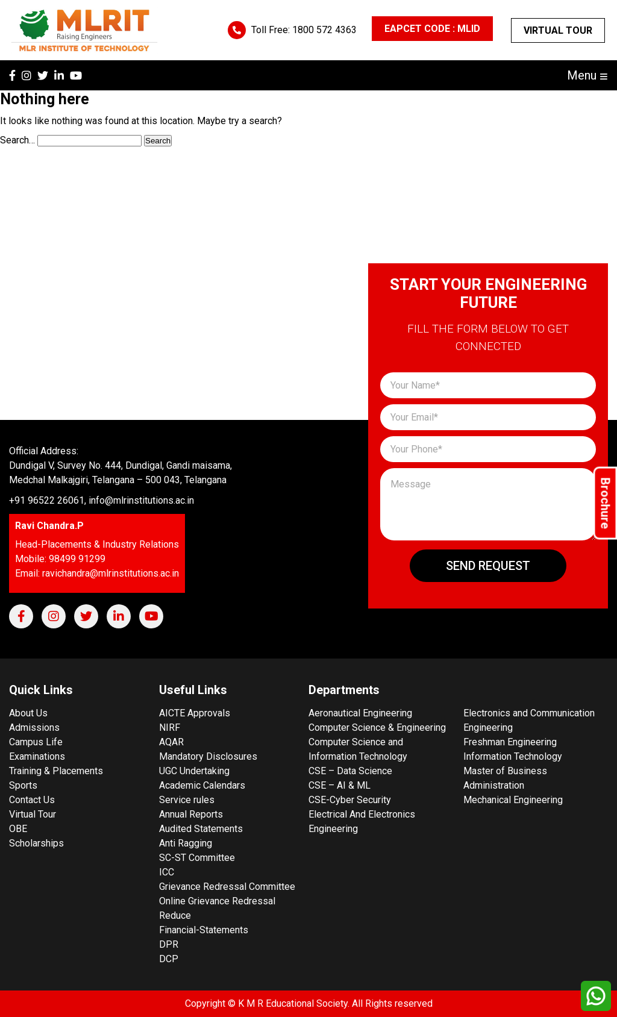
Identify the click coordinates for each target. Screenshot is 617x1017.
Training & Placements (56, 771)
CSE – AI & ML (339, 785)
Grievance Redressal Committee (227, 886)
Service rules (187, 800)
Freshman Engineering (510, 742)
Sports (23, 785)
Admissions (34, 727)
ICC (166, 872)
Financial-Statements (203, 930)
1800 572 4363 (324, 30)
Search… (17, 140)
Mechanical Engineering (513, 800)
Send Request (488, 566)
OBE (18, 828)
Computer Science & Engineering (377, 727)
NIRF (169, 727)
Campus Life (36, 742)
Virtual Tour (558, 30)
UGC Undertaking (194, 771)
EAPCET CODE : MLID (432, 28)
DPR (168, 944)
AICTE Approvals (194, 713)
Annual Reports (191, 814)
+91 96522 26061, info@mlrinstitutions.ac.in (101, 500)
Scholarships (36, 843)
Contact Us (32, 800)
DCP (168, 959)
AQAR (171, 742)
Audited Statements (201, 828)
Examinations (37, 756)
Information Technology (512, 756)
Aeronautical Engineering (360, 713)
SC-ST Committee (197, 857)
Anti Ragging (185, 843)
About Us (28, 713)
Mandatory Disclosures (208, 756)
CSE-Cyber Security (349, 800)
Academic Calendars (202, 785)
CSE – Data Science (350, 771)
